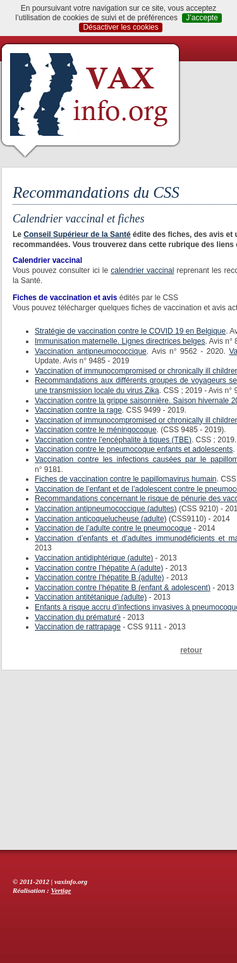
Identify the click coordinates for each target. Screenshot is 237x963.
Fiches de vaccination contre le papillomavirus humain (125, 479)
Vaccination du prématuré (78, 617)
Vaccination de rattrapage (78, 626)
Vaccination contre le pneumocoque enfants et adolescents (134, 449)
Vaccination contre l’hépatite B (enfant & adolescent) (122, 587)
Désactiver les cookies (120, 27)
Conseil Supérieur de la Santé (76, 234)
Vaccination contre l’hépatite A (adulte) (99, 568)
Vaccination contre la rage (78, 410)
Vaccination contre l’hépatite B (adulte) (99, 577)
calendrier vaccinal (142, 270)
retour (191, 650)
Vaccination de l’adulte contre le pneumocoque (113, 528)
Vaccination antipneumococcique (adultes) (106, 508)
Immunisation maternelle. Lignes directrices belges (120, 341)
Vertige (61, 890)
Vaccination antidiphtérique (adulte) (94, 558)
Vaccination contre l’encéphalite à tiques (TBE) (113, 439)
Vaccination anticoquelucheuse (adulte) (101, 518)
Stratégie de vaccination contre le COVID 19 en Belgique (130, 331)
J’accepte (202, 17)
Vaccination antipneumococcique (91, 351)
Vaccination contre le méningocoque (96, 429)
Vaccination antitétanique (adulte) (91, 597)
